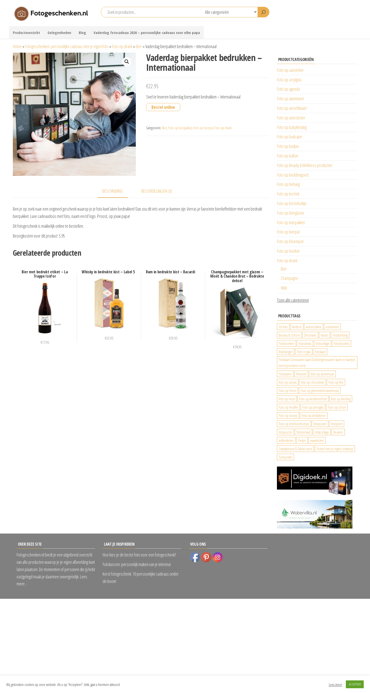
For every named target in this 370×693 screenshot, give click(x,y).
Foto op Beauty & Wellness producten (304, 165)
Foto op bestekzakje (292, 203)
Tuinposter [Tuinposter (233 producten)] (285, 456)
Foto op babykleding (292, 127)
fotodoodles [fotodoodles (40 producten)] (341, 343)
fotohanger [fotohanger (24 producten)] (286, 351)
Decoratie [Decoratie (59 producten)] (310, 335)
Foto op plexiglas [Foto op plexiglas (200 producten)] (312, 407)
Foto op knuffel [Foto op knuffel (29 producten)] (288, 407)
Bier (139, 46)
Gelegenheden (59, 32)
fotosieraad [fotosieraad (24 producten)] (303, 432)
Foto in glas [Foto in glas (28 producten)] (304, 351)
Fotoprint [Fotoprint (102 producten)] (336, 423)
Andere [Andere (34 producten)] (297, 326)
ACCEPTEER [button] (355, 684)
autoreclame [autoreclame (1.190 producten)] (313, 326)
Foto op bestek (288, 194)
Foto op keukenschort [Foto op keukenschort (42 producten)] (313, 398)
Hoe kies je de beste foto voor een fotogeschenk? (139, 555)
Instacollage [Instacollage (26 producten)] (322, 432)
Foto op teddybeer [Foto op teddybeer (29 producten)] (314, 415)
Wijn (284, 288)
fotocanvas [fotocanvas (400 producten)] (305, 343)
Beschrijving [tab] (112, 191)
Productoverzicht (26, 32)
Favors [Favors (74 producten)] (324, 335)
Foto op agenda (288, 89)
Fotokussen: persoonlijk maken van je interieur (137, 564)
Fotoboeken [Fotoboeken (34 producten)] (286, 343)
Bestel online (163, 107)
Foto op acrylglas (289, 80)
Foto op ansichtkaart (292, 108)
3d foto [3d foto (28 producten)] (283, 326)
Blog (82, 32)
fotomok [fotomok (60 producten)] (301, 373)
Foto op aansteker (290, 70)
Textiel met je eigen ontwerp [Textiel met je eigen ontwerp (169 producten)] (334, 448)
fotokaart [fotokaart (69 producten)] (320, 351)
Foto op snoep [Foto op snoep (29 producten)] (288, 415)
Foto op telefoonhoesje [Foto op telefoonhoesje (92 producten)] (294, 423)
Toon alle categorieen (293, 300)
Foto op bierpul (203, 127)
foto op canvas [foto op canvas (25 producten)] (288, 382)
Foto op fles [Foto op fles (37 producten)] (335, 382)
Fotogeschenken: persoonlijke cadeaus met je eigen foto (66, 46)
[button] (126, 61)
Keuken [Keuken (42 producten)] (338, 432)
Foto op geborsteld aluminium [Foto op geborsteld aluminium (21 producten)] (320, 390)
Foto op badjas (288, 146)
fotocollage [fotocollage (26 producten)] (323, 343)
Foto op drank (122, 46)
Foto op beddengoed (292, 175)
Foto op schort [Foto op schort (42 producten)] (337, 407)
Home (17, 46)
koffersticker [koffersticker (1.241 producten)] (286, 440)
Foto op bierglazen (290, 213)
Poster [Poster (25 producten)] (302, 440)
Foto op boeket (288, 251)
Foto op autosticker (291, 118)
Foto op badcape (289, 137)
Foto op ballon (287, 156)
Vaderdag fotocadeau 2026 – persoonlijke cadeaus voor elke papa (147, 32)
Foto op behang (288, 184)
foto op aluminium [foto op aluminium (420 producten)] (322, 373)
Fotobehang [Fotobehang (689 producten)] (340, 335)
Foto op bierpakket (180, 127)
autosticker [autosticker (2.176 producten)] (332, 326)
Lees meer (335, 684)
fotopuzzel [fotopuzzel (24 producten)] (285, 432)
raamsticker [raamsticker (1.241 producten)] (317, 440)
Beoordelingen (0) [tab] (156, 191)
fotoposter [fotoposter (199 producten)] (319, 423)
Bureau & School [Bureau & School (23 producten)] (289, 335)
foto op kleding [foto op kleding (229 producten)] (340, 398)
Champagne (289, 278)
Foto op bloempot (290, 241)
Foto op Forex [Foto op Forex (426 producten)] (287, 390)
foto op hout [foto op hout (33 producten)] (287, 398)
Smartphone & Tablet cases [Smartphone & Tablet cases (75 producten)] (295, 448)
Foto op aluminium (290, 98)
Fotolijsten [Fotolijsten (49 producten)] (285, 373)
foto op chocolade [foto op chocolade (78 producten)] (312, 382)
